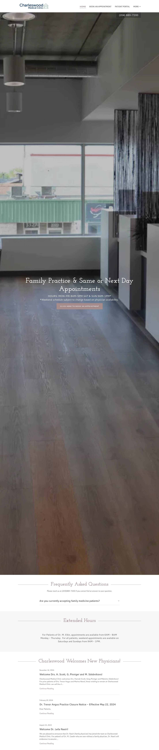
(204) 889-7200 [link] (128, 15)
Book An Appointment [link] (100, 6)
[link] (34, 6)
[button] (137, 6)
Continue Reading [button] (46, 688)
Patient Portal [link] (122, 6)
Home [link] (83, 6)
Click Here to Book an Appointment (79, 306)
